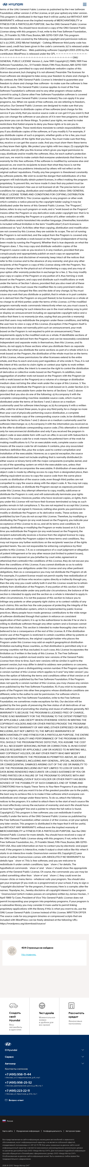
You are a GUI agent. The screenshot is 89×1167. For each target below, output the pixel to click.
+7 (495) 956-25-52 (18, 1077)
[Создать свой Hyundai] (14, 1013)
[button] (8, 1038)
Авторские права (73, 1125)
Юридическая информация (27, 1125)
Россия (7, 1115)
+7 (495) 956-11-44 (18, 1068)
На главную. (28, 954)
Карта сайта (7, 1125)
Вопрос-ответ (14, 1094)
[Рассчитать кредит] (74, 1013)
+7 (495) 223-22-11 (17, 1085)
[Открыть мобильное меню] (85, 4)
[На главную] (12, 4)
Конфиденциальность (52, 1125)
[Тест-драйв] (44, 1013)
